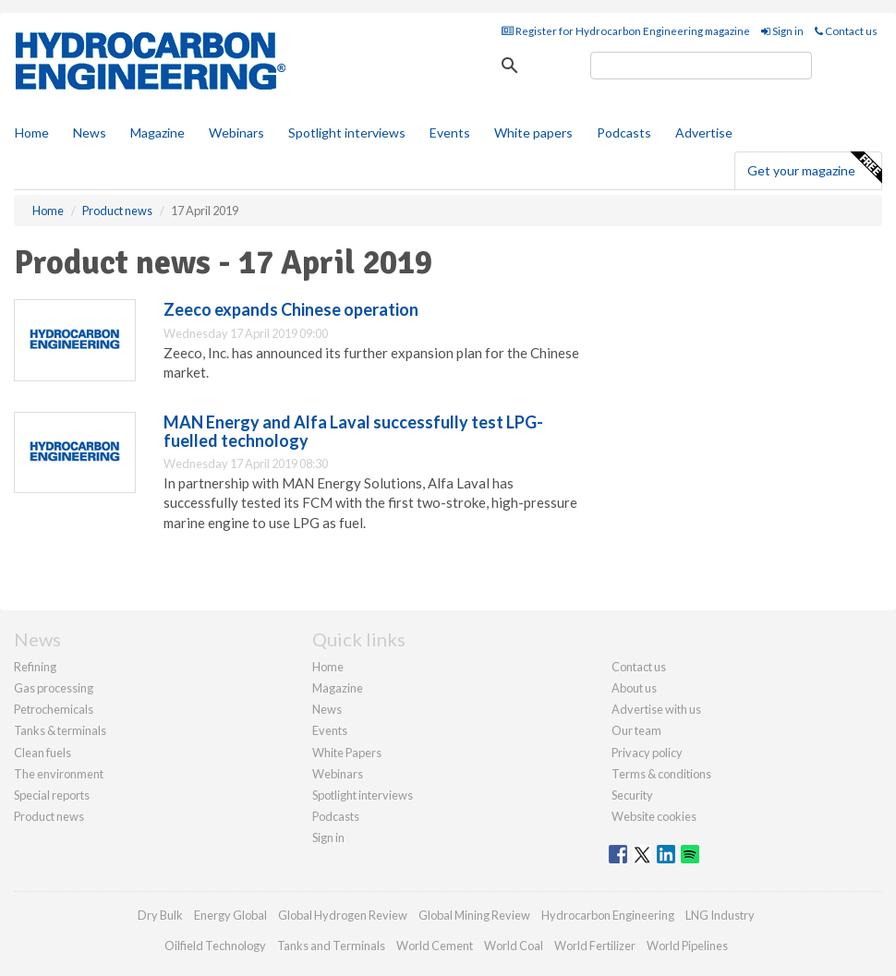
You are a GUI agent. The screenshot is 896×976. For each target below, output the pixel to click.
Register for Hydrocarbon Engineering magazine (626, 31)
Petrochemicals (53, 709)
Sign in (782, 31)
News (327, 709)
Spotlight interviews (347, 132)
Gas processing (53, 688)
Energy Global (230, 915)
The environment (58, 773)
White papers (533, 132)
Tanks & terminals (60, 730)
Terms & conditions (661, 773)
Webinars (236, 132)
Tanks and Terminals (331, 945)
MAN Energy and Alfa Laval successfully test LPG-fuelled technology (353, 431)
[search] (701, 65)
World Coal (513, 945)
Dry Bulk (160, 915)
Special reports (52, 795)
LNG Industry (720, 915)
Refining (35, 666)
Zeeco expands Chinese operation (290, 309)
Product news (49, 816)
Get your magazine (814, 168)
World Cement (434, 945)
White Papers (346, 752)
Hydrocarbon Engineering (607, 915)
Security (632, 795)
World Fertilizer (595, 945)
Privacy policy (647, 752)
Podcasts (624, 132)
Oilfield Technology (215, 945)
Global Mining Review (474, 915)
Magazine (157, 132)
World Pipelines (687, 945)
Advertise (704, 132)
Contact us (846, 31)
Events (450, 132)
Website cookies (653, 816)
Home (32, 132)
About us (634, 688)
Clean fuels (42, 752)
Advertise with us (656, 709)
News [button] (89, 132)
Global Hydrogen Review (342, 915)
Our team (636, 730)
